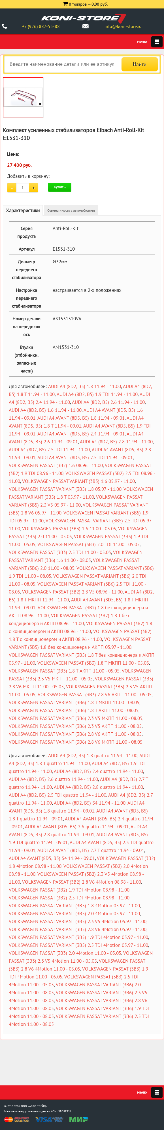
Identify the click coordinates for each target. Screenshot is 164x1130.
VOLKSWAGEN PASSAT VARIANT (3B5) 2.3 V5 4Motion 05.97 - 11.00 (77, 921)
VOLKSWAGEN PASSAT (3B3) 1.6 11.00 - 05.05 (69, 528)
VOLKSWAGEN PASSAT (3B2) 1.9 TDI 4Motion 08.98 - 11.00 (69, 890)
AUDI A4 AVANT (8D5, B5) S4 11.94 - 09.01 (52, 858)
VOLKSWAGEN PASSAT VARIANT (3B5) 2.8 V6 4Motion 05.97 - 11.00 (77, 929)
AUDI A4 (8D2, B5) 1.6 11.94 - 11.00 (45, 410)
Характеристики (23, 210)
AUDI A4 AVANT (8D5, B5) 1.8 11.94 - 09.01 (81, 418)
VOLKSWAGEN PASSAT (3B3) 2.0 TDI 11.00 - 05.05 (88, 544)
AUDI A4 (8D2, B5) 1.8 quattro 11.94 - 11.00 (92, 755)
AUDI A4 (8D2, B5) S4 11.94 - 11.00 (89, 803)
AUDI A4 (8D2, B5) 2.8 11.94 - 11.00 (116, 442)
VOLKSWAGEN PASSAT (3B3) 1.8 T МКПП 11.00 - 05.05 (93, 663)
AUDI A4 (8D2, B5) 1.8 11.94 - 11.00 (84, 386)
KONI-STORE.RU (61, 1111)
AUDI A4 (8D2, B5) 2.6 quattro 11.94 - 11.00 (53, 779)
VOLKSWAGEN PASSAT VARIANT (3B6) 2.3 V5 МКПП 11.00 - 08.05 (75, 718)
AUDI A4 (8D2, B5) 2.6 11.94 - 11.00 (108, 402)
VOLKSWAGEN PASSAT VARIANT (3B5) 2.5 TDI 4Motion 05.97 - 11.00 (78, 945)
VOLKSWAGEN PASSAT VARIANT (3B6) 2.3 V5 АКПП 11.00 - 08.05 (75, 726)
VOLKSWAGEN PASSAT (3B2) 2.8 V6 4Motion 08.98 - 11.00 (81, 882)
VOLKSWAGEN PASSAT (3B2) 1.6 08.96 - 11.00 (56, 465)
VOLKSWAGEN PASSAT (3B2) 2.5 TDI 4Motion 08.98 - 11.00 (69, 898)
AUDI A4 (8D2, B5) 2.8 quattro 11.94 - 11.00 (98, 787)
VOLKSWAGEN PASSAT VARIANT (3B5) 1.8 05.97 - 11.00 (65, 489)
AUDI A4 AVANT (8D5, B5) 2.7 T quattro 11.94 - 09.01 (90, 850)
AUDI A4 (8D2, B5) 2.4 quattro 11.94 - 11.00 (98, 771)
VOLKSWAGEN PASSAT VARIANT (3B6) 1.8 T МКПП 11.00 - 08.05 (74, 702)
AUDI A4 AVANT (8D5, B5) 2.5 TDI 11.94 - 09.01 (85, 457)
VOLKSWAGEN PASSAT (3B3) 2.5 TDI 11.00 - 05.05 (60, 552)
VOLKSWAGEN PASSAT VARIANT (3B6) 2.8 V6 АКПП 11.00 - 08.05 (75, 734)
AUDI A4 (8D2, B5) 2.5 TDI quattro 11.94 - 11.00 (57, 795)
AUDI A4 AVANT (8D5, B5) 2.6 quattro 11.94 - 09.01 (77, 827)
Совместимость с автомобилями (71, 210)
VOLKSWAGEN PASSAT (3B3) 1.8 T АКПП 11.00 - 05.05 (64, 671)
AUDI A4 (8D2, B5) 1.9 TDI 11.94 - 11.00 (97, 394)
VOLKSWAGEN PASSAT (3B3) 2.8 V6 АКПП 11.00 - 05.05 (95, 694)
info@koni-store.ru (123, 26)
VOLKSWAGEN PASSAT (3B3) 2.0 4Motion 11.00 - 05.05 (65, 953)
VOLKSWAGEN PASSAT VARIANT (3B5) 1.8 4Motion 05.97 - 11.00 (74, 906)
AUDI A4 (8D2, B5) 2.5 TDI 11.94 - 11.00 (49, 449)
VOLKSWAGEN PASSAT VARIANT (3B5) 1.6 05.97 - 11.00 (78, 481)
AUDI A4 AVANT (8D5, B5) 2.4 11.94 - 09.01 (81, 434)
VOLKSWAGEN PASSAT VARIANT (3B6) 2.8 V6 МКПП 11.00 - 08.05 (75, 742)
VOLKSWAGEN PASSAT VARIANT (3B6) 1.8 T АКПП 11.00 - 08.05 (74, 710)
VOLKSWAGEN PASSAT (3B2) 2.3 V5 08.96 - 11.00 (72, 592)
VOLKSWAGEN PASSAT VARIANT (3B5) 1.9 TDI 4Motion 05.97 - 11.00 (78, 937)
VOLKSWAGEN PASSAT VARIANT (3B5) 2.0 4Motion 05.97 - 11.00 (74, 913)
